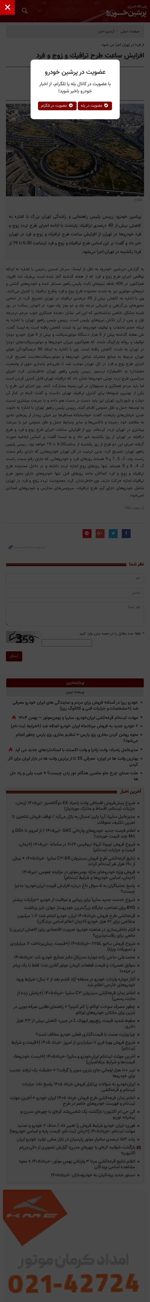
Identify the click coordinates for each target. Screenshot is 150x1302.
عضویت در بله (95, 106)
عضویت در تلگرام (57, 106)
